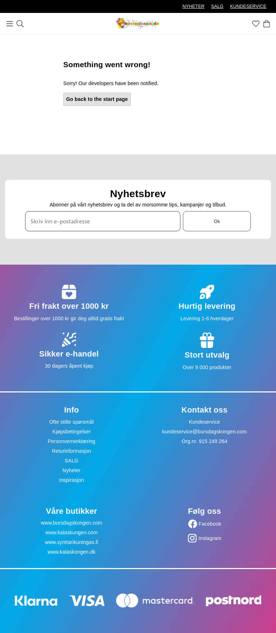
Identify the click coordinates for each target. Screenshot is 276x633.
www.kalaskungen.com (71, 532)
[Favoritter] (255, 23)
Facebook (210, 524)
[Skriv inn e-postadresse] (102, 221)
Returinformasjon (71, 451)
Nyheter (71, 470)
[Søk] (20, 23)
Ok (217, 221)
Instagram (209, 538)
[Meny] (9, 23)
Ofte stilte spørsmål (71, 422)
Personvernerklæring (72, 441)
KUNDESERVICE (248, 6)
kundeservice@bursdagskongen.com (204, 431)
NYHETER (193, 6)
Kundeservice (204, 422)
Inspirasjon (71, 480)
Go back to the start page (97, 99)
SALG (217, 6)
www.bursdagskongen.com (71, 523)
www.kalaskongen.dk (71, 552)
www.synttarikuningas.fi (71, 542)
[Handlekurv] (266, 23)
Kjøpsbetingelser (71, 431)
